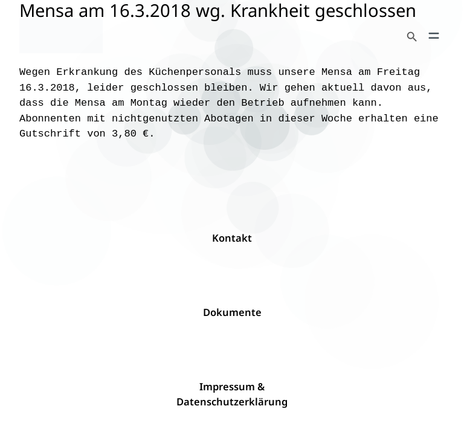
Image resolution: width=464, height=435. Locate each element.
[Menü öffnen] (434, 36)
